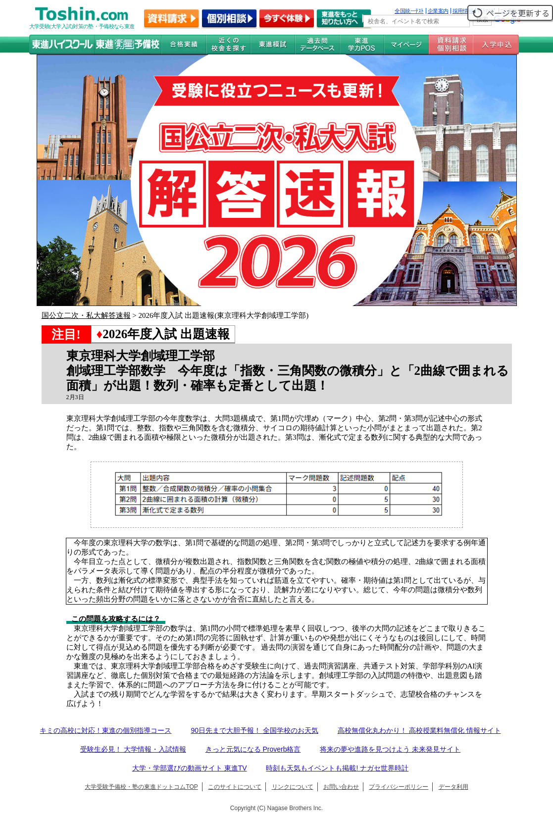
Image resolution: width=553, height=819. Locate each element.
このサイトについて (234, 786)
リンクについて (292, 786)
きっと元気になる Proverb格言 (253, 749)
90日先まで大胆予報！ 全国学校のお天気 (254, 730)
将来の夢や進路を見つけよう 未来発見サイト (390, 749)
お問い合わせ (341, 786)
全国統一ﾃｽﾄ (409, 11)
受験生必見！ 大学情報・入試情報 (133, 749)
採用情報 (462, 11)
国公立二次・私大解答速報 (86, 315)
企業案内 (438, 11)
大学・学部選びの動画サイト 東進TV (189, 768)
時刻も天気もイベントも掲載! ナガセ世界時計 (337, 768)
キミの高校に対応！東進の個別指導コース (105, 730)
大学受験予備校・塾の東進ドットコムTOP (141, 786)
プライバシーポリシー (398, 786)
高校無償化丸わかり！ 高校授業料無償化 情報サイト (419, 730)
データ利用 (453, 786)
